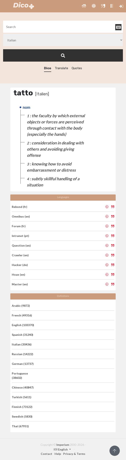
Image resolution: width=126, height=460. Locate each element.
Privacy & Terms (74, 453)
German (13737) (23, 363)
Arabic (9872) (21, 305)
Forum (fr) (19, 226)
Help (58, 453)
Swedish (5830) (22, 416)
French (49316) (22, 315)
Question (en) (21, 245)
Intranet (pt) (20, 236)
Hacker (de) (20, 265)
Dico (47, 68)
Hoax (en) (18, 274)
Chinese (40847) (23, 387)
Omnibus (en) (21, 216)
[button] (84, 6)
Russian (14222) (22, 354)
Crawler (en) (20, 255)
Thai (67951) (20, 426)
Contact (46, 453)
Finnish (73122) (22, 406)
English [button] (61, 449)
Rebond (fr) (19, 206)
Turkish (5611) (21, 397)
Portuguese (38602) (20, 375)
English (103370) (23, 325)
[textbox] (63, 27)
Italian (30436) (22, 344)
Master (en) (20, 284)
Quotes (77, 68)
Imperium (62, 444)
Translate (61, 68)
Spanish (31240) (22, 334)
